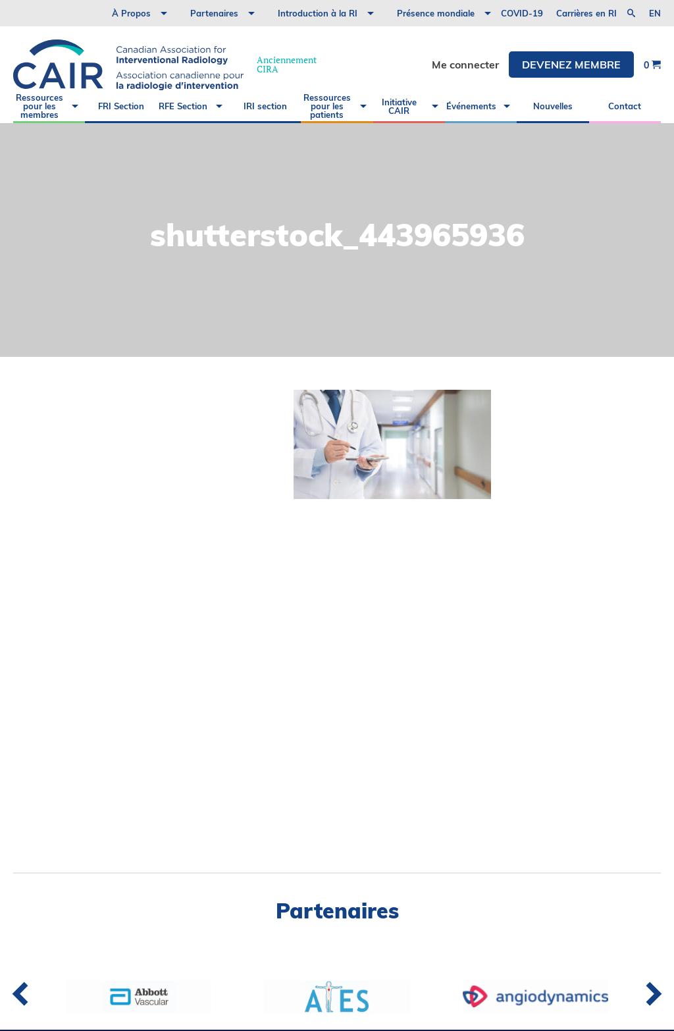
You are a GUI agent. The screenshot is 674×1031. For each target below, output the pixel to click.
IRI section (265, 106)
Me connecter (465, 64)
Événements (471, 106)
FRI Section (121, 106)
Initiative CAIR (399, 106)
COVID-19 (522, 13)
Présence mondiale (436, 13)
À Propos (131, 13)
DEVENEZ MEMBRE (571, 64)
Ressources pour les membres (39, 106)
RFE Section (183, 106)
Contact (624, 106)
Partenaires (214, 13)
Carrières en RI (586, 13)
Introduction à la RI (317, 13)
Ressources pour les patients (327, 106)
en (655, 13)
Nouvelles (553, 106)
